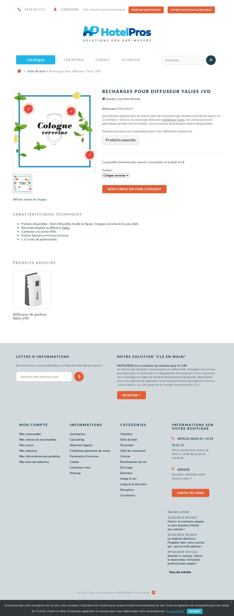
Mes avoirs (26, 445)
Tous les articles (180, 572)
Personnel (127, 445)
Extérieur (126, 473)
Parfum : (107, 170)
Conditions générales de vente (90, 450)
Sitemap (75, 473)
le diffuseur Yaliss (173, 119)
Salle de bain (128, 439)
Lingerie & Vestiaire (133, 484)
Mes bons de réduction (34, 462)
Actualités (131, 60)
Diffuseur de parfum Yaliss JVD (30, 316)
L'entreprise (77, 434)
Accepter (194, 611)
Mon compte (33, 425)
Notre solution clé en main (191, 9)
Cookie (74, 462)
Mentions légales (81, 445)
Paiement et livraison (84, 456)
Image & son (128, 478)
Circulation (127, 495)
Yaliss (65, 227)
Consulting (77, 439)
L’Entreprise (74, 60)
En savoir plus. (175, 611)
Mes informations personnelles (40, 456)
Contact (103, 60)
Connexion (69, 9)
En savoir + (131, 395)
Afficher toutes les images (30, 199)
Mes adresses (28, 450)
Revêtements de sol (133, 462)
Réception (127, 489)
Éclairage (126, 467)
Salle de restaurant (133, 450)
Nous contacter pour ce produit (134, 189)
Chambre (126, 434)
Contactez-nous (80, 467)
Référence (109, 108)
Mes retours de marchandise (38, 439)
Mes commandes (30, 434)
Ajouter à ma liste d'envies (123, 99)
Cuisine (125, 456)
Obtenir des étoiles (146, 9)
